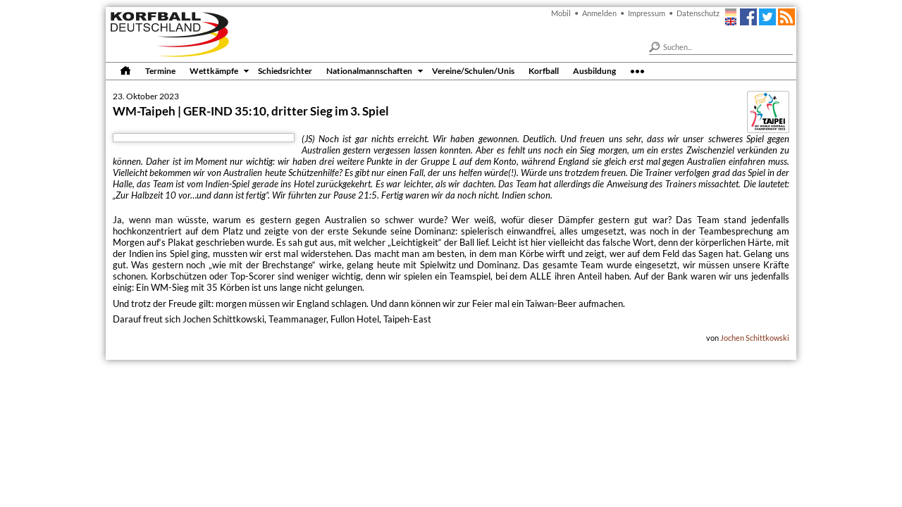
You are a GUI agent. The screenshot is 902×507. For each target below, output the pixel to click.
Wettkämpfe (214, 70)
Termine (160, 70)
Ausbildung (594, 70)
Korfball (544, 70)
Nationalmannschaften (369, 70)
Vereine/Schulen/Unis (473, 70)
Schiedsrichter (285, 70)
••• (637, 70)
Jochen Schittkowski (754, 337)
